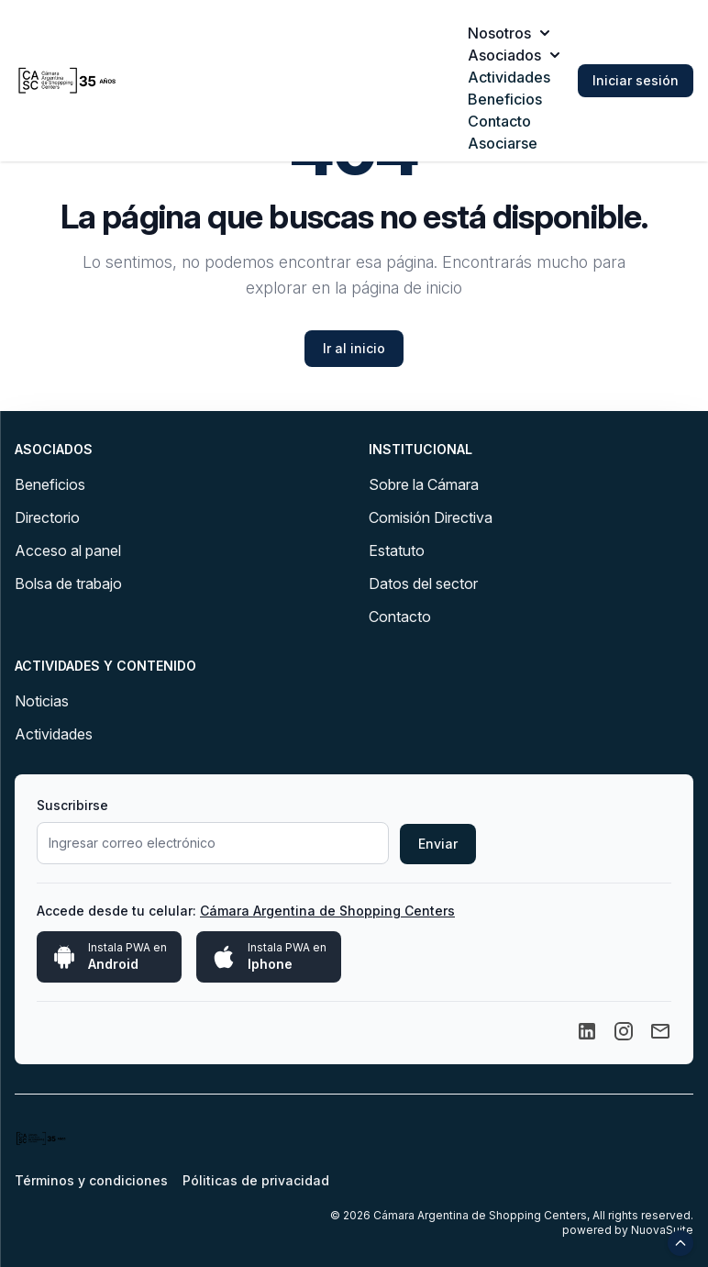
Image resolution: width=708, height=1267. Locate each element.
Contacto (499, 121)
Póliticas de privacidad (256, 1180)
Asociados (513, 55)
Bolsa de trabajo (68, 583)
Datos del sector (423, 583)
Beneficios (505, 99)
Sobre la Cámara (424, 484)
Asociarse (502, 143)
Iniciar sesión (635, 80)
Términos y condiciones (91, 1180)
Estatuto (397, 550)
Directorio (47, 517)
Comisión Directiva (430, 517)
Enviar (438, 843)
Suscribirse (72, 805)
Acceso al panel (68, 550)
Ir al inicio (354, 348)
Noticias (42, 701)
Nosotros (508, 33)
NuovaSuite (662, 1230)
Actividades (509, 77)
